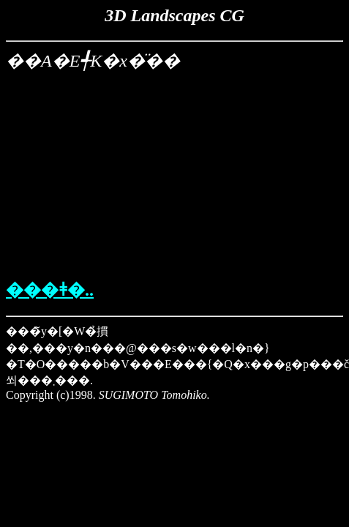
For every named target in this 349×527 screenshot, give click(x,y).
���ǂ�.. (50, 289)
